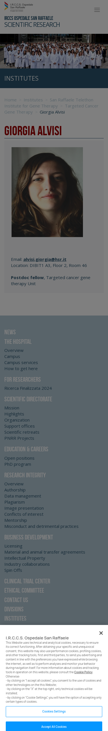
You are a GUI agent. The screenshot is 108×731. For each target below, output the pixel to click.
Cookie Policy (83, 675)
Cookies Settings (54, 714)
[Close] (101, 635)
